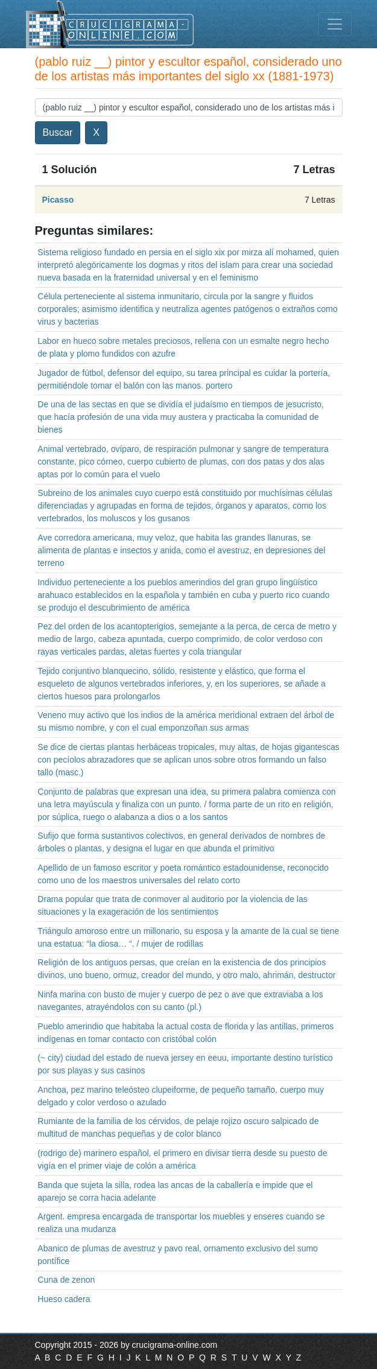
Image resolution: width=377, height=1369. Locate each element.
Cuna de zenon (66, 1280)
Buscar (58, 132)
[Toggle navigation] (335, 24)
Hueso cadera (63, 1299)
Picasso (58, 200)
